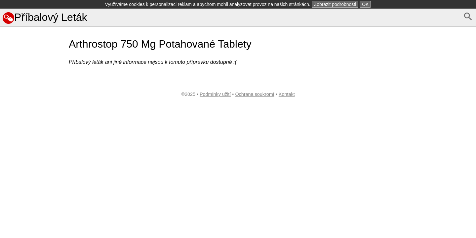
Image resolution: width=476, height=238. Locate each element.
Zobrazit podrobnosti (335, 4)
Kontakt (287, 94)
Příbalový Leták (45, 17)
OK (365, 4)
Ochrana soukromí (254, 94)
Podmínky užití (215, 94)
